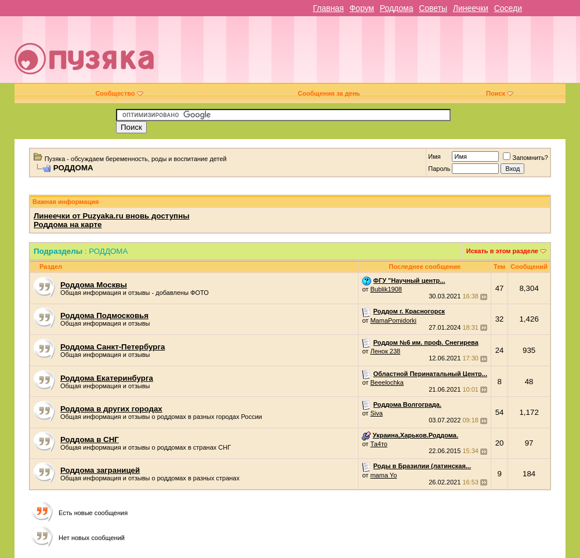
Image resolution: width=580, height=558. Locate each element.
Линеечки (470, 8)
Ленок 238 (385, 351)
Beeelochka (387, 382)
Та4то (378, 443)
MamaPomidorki (393, 320)
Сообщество (119, 93)
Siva (376, 413)
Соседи (508, 8)
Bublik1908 (385, 289)
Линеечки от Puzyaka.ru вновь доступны (112, 215)
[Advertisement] (402, 54)
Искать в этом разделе (502, 250)
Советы (433, 8)
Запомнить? (525, 157)
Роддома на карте (68, 224)
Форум (361, 8)
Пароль (439, 168)
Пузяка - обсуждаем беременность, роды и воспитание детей (136, 158)
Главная (328, 8)
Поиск (499, 93)
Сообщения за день (329, 93)
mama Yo (383, 475)
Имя (434, 156)
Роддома (397, 8)
